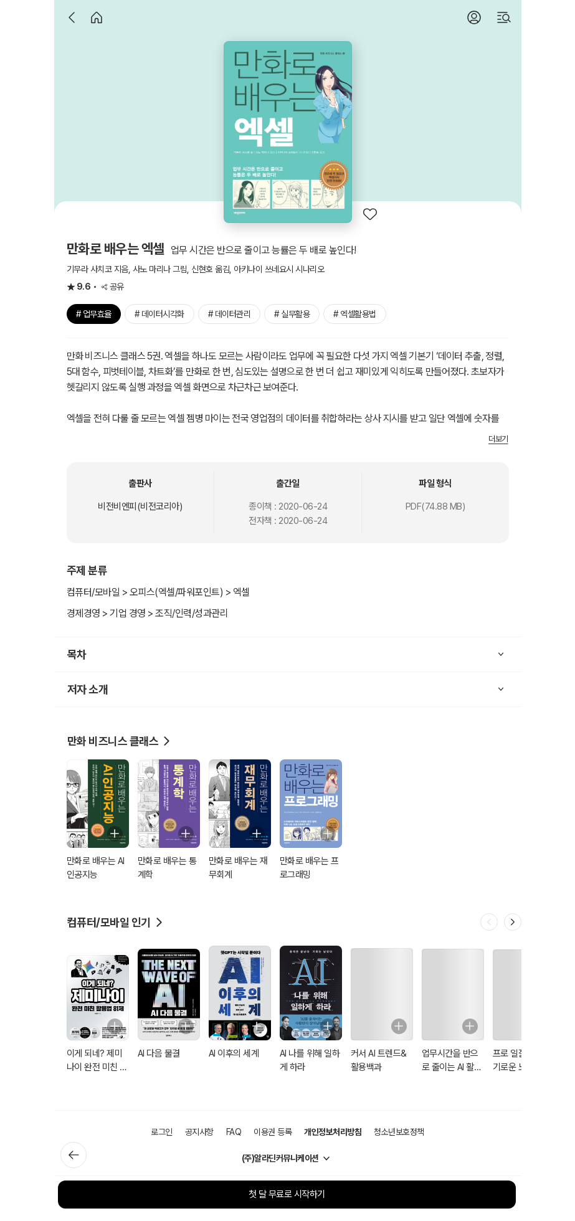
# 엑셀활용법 (354, 314)
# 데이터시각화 (159, 314)
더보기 (498, 439)
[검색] (504, 17)
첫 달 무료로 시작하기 (287, 1194)
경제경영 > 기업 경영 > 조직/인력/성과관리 (148, 613)
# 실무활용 (292, 314)
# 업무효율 (94, 314)
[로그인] (474, 17)
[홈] (96, 17)
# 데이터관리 (229, 314)
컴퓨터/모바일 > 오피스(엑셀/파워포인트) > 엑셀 (158, 592)
